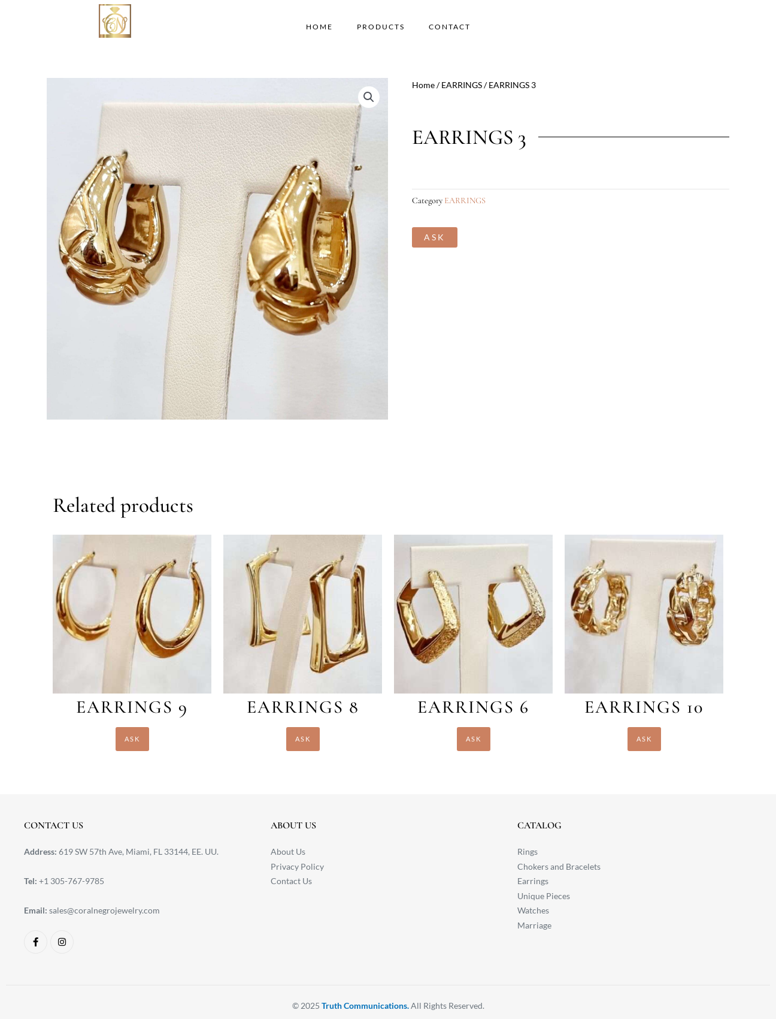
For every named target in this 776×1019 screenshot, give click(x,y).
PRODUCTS (381, 26)
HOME (319, 26)
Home (423, 85)
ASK (434, 237)
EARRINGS (461, 85)
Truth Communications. (365, 1005)
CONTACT (450, 26)
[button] (369, 97)
